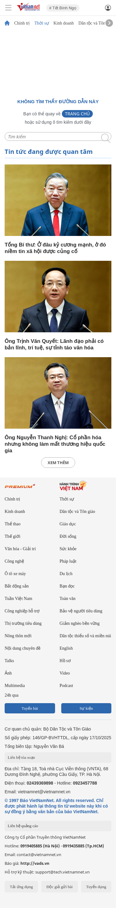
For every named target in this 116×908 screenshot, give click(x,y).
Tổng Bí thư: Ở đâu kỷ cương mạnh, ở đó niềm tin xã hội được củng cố (55, 248)
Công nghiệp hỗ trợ (22, 611)
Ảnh (8, 673)
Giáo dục (68, 524)
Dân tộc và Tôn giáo (96, 23)
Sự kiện (86, 708)
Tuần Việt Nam (18, 598)
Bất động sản (17, 586)
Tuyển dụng (96, 886)
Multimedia (15, 685)
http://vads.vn (34, 863)
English (66, 648)
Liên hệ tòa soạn (21, 757)
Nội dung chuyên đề (23, 648)
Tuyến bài (30, 708)
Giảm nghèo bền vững (80, 623)
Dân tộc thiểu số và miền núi (85, 636)
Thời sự (41, 23)
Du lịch (66, 573)
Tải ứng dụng (21, 886)
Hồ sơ (65, 660)
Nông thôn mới (18, 636)
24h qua (12, 695)
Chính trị (22, 23)
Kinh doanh (64, 23)
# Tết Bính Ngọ (62, 8)
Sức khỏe (68, 548)
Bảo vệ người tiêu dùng (81, 611)
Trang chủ (77, 114)
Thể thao (12, 524)
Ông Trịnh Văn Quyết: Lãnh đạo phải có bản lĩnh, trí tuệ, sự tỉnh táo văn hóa (54, 344)
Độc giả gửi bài (59, 886)
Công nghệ (14, 561)
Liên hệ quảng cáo (23, 825)
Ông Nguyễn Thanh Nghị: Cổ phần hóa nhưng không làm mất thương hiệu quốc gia (55, 444)
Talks (9, 660)
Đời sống (68, 536)
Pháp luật (68, 561)
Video (65, 673)
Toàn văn (68, 598)
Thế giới (12, 536)
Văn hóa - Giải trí (20, 548)
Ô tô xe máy (15, 573)
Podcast (66, 685)
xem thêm (58, 462)
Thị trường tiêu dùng (23, 623)
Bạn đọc (67, 586)
